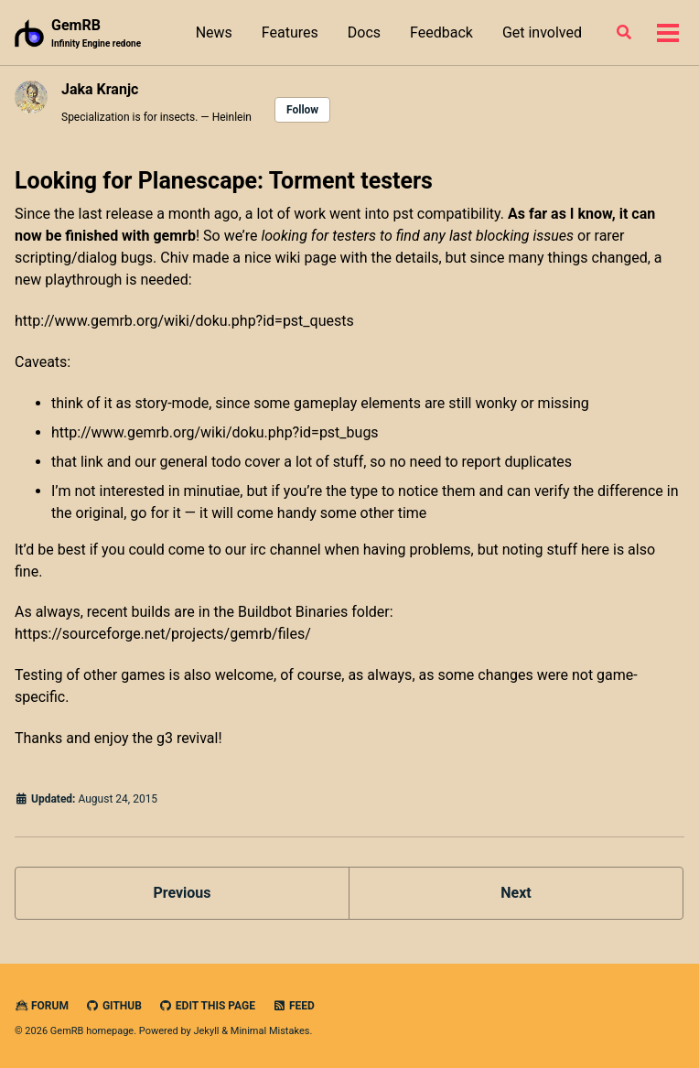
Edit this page (207, 1005)
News (214, 32)
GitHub (114, 1005)
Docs (364, 32)
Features (290, 32)
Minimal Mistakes (270, 1031)
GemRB (96, 33)
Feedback (441, 32)
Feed (294, 1005)
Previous (181, 892)
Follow (302, 109)
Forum (42, 1005)
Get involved (542, 32)
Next (515, 892)
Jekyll (206, 1031)
